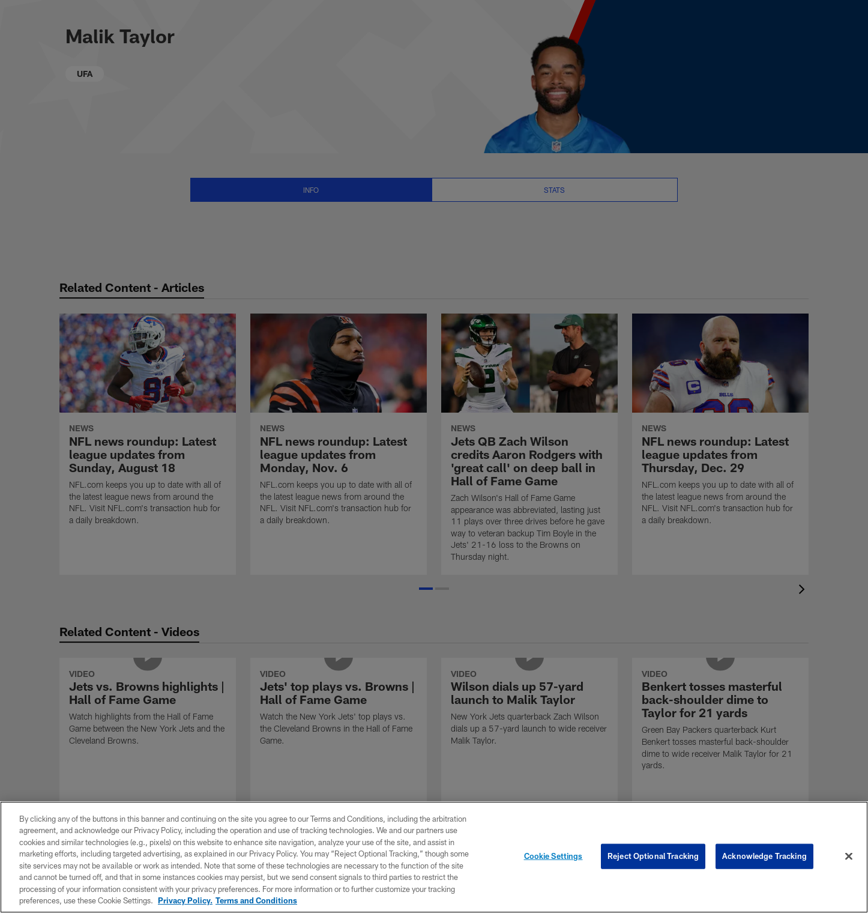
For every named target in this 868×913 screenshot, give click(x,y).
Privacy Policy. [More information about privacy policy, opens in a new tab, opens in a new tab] (185, 900)
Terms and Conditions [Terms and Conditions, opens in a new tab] (256, 900)
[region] (434, 857)
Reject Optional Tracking (653, 856)
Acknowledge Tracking (764, 856)
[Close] (849, 856)
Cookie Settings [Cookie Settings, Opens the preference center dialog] (553, 856)
